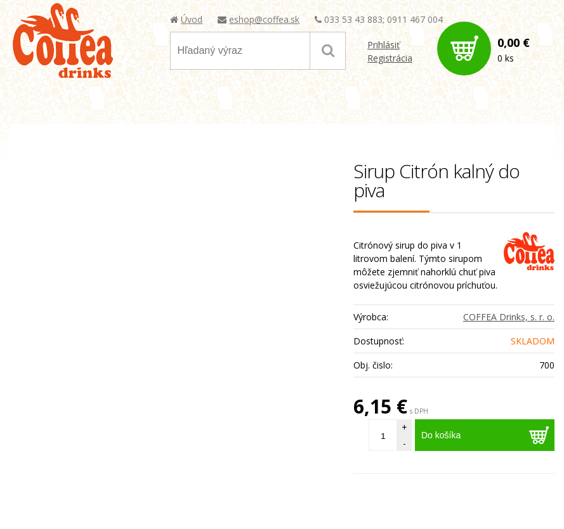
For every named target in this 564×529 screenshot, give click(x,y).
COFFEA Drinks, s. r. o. (508, 317)
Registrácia (389, 58)
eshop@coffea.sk (264, 19)
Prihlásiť (383, 45)
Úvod (191, 19)
